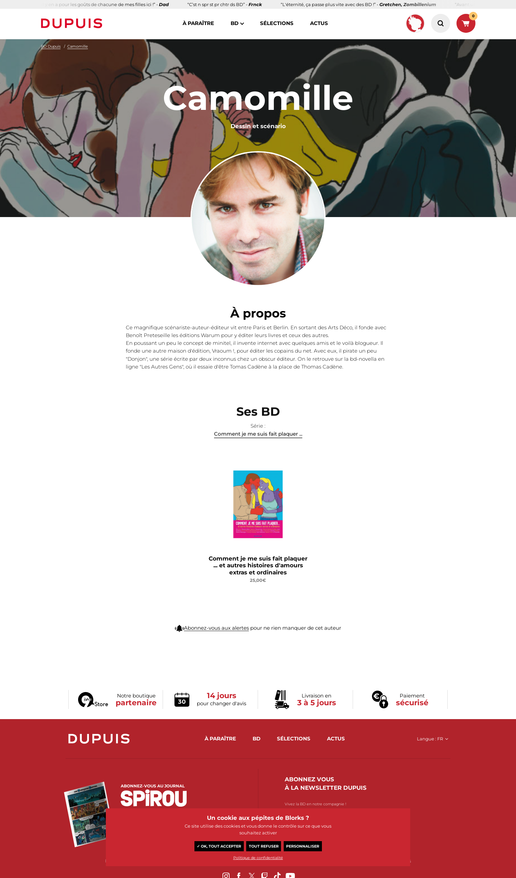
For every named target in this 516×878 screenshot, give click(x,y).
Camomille (77, 46)
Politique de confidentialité (258, 857)
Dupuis (73, 23)
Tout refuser (264, 846)
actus (319, 23)
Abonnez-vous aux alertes (216, 633)
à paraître (198, 23)
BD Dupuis (51, 46)
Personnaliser (302, 846)
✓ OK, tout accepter (219, 846)
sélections (277, 23)
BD (234, 23)
